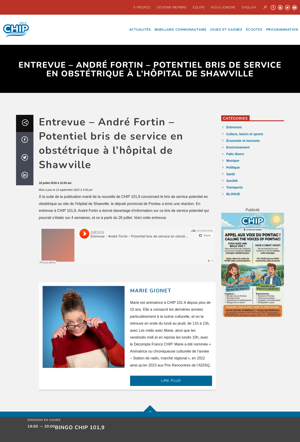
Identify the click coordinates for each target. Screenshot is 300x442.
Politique (233, 167)
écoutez (254, 29)
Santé (230, 174)
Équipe (199, 7)
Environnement (238, 147)
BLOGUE (233, 194)
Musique (232, 160)
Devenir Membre (172, 7)
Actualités (140, 29)
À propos (142, 7)
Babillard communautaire (181, 29)
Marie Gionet (150, 290)
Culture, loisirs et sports (244, 134)
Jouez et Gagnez (226, 29)
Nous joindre (223, 7)
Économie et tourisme (243, 141)
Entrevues (234, 127)
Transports (234, 187)
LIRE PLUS (171, 380)
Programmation (282, 29)
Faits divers (235, 154)
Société (232, 181)
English (249, 7)
